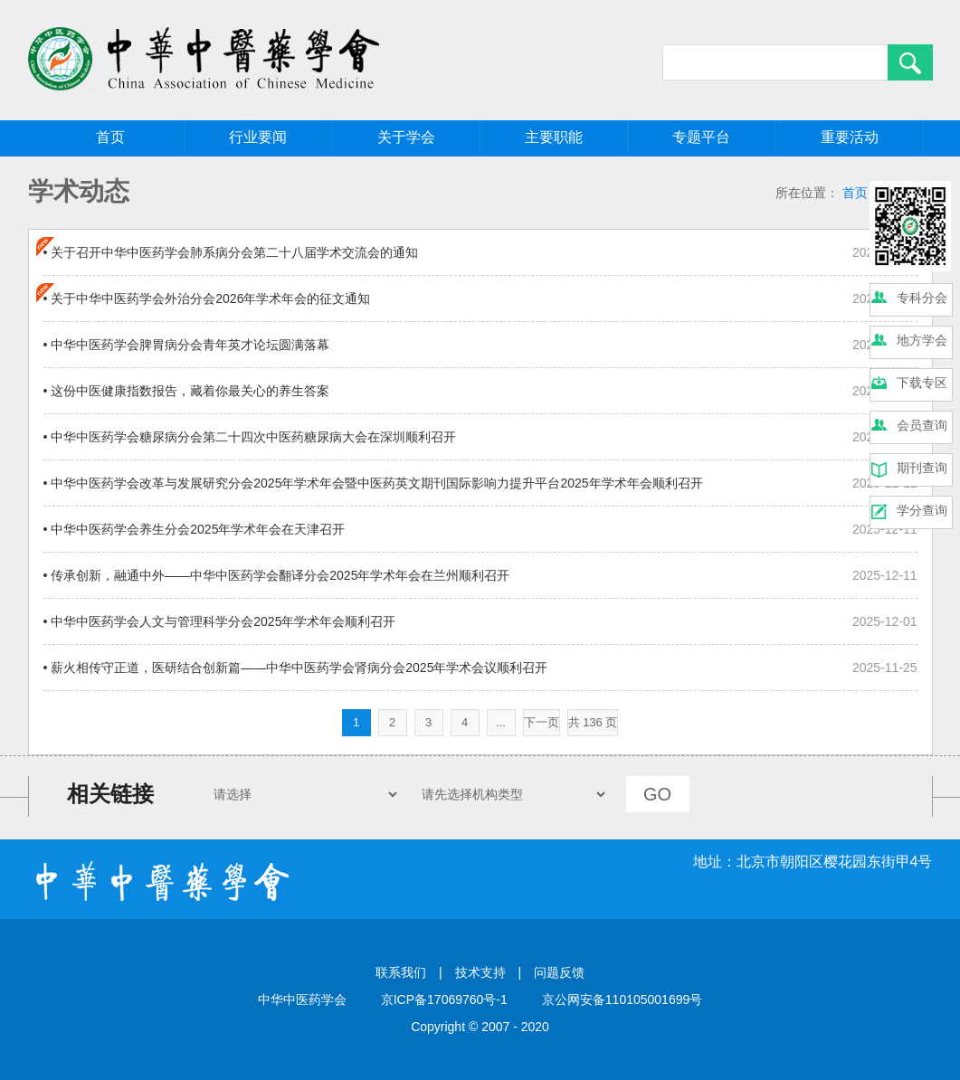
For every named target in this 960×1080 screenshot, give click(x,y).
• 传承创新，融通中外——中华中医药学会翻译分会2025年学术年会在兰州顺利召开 (276, 575)
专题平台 (701, 137)
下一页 (541, 722)
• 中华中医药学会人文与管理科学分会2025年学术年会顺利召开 (219, 621)
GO (657, 794)
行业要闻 (258, 137)
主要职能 (554, 137)
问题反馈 (559, 972)
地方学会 (922, 340)
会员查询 (922, 425)
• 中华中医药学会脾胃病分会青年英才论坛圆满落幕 (186, 344)
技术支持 (480, 972)
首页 (110, 137)
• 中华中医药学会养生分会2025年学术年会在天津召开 (194, 529)
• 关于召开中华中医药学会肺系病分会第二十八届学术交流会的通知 (231, 252)
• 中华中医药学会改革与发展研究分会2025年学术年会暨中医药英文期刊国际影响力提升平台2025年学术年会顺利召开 (373, 483)
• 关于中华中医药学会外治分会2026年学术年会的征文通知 (207, 298)
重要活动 (850, 137)
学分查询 (922, 510)
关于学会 (406, 137)
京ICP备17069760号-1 (444, 999)
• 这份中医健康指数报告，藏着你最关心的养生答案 (186, 391)
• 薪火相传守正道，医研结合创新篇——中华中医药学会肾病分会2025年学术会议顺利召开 (295, 667)
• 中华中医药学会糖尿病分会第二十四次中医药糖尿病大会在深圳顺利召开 (250, 437)
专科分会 (922, 297)
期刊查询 (922, 467)
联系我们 (400, 972)
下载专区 (922, 382)
